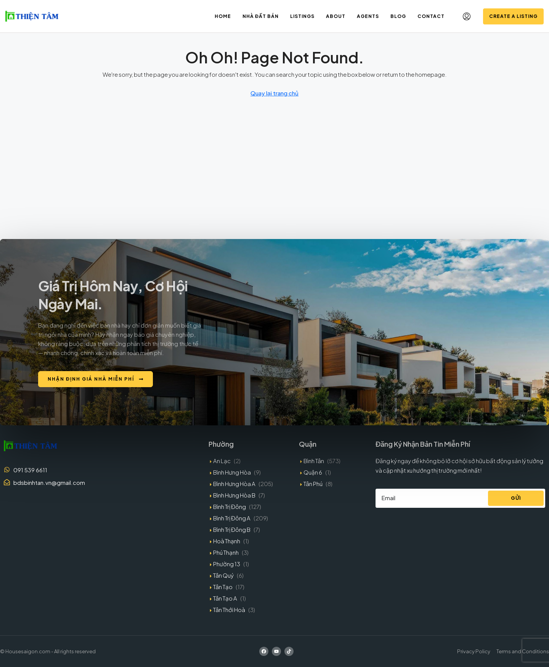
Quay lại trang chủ (274, 93)
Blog (398, 16)
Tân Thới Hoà (229, 609)
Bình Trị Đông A (231, 518)
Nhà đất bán (260, 16)
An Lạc (222, 460)
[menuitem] (466, 16)
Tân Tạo (223, 586)
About (335, 16)
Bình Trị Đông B (231, 529)
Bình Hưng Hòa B (234, 495)
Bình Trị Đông (229, 506)
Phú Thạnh (226, 552)
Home (223, 16)
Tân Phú (313, 483)
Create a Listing (513, 16)
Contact (431, 16)
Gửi (516, 498)
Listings (302, 16)
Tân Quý (223, 575)
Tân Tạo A (225, 598)
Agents (368, 16)
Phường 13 (226, 563)
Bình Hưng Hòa (232, 472)
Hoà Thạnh (226, 540)
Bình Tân (313, 460)
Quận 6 (312, 472)
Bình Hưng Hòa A (234, 483)
